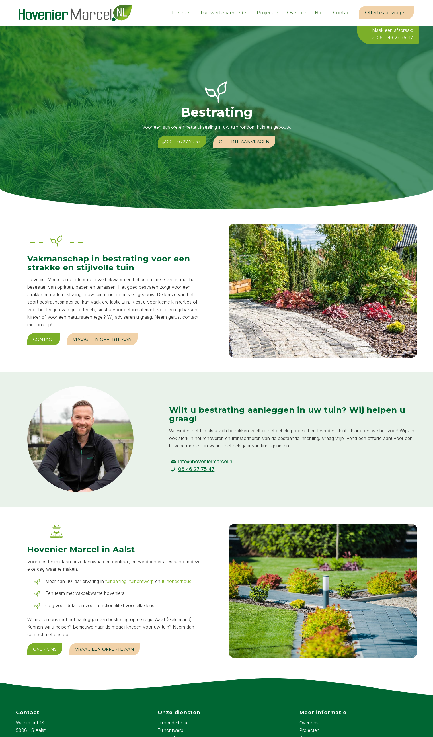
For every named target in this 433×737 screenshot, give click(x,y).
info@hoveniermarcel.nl (205, 461)
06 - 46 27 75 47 (392, 37)
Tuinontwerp (170, 730)
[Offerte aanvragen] (244, 142)
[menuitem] (182, 13)
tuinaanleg (115, 581)
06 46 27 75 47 (196, 469)
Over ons (309, 723)
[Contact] (43, 339)
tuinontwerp (141, 581)
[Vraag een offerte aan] (102, 339)
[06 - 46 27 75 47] (182, 142)
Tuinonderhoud (173, 723)
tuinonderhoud (177, 581)
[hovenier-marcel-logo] (75, 13)
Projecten (309, 730)
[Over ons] (44, 649)
